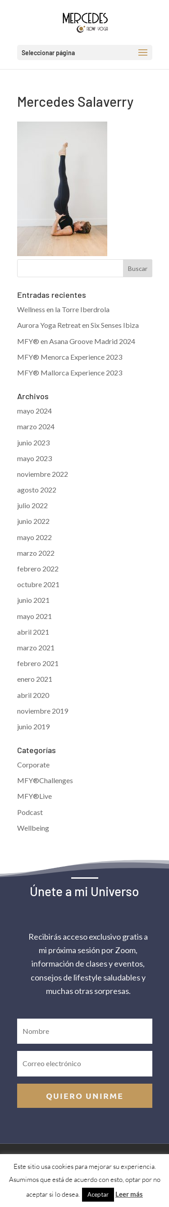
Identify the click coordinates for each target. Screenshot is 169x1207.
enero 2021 (34, 679)
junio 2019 (33, 726)
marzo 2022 (36, 553)
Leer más (129, 1194)
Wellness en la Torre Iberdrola (63, 309)
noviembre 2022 (42, 474)
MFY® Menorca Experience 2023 (69, 357)
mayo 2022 (34, 537)
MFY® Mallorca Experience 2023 (69, 372)
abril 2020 (33, 695)
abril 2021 (33, 631)
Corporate (33, 764)
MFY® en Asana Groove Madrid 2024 (76, 341)
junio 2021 (33, 600)
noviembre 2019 (42, 710)
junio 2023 (33, 442)
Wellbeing (33, 828)
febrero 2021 (38, 663)
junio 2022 (33, 521)
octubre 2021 (38, 584)
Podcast (30, 812)
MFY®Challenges (45, 780)
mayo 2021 (34, 616)
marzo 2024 (36, 426)
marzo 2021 (36, 647)
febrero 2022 (38, 568)
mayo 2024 (34, 410)
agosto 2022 (36, 489)
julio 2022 (32, 505)
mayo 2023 (34, 458)
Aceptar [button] (98, 1194)
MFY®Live (34, 796)
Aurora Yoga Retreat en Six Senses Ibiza (78, 325)
